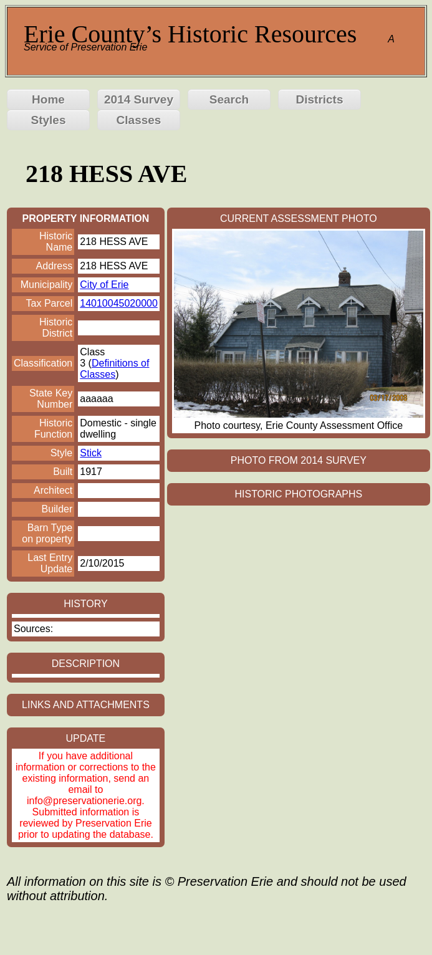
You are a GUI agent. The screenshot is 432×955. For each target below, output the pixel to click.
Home (48, 99)
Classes (139, 120)
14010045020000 (119, 303)
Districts (319, 99)
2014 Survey (138, 99)
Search (229, 99)
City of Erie (104, 284)
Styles (48, 120)
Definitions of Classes (114, 369)
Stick (91, 453)
